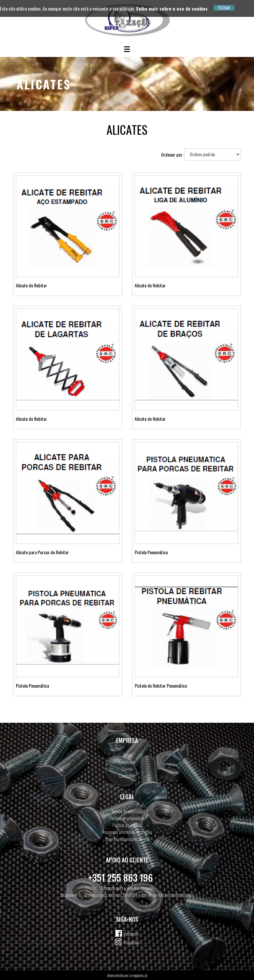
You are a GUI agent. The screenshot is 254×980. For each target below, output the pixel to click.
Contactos (127, 775)
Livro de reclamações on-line (127, 838)
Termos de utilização (127, 811)
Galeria (127, 768)
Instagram (131, 942)
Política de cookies (127, 824)
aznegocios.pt (138, 975)
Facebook (131, 933)
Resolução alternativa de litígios (127, 831)
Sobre (127, 754)
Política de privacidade (127, 817)
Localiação (127, 761)
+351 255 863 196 (120, 877)
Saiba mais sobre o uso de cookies (172, 8)
